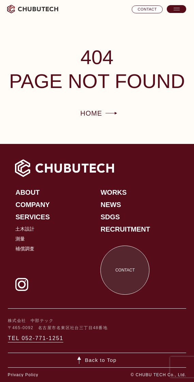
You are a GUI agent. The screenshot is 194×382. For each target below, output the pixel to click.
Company (32, 204)
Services (32, 217)
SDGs (110, 217)
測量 (20, 238)
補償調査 (24, 248)
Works (113, 192)
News (110, 204)
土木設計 (24, 229)
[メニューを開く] (176, 9)
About (27, 192)
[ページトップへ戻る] (97, 360)
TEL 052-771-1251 (36, 338)
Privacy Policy (23, 375)
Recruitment (125, 229)
